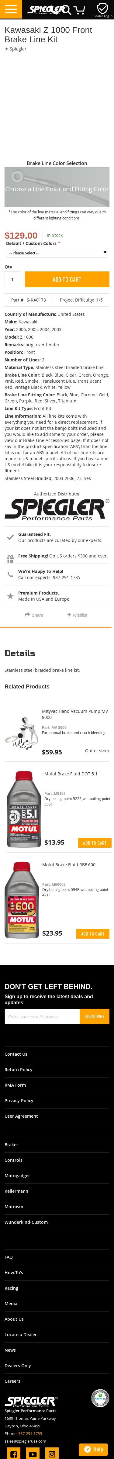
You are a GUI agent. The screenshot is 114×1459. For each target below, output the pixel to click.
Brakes (12, 1144)
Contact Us (16, 1054)
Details (20, 654)
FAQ (9, 1257)
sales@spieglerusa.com (25, 1441)
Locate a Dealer (21, 1334)
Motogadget (17, 1175)
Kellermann (16, 1191)
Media (11, 1303)
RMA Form (15, 1085)
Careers (12, 1381)
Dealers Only (18, 1365)
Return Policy (19, 1069)
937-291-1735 (30, 1433)
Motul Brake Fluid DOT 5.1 (71, 774)
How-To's (14, 1272)
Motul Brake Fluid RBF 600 (68, 864)
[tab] (57, 656)
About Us (14, 1319)
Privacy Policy (19, 1100)
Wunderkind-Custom (26, 1222)
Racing (11, 1288)
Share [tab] (37, 615)
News (10, 1350)
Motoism (14, 1206)
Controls (13, 1160)
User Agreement (21, 1116)
